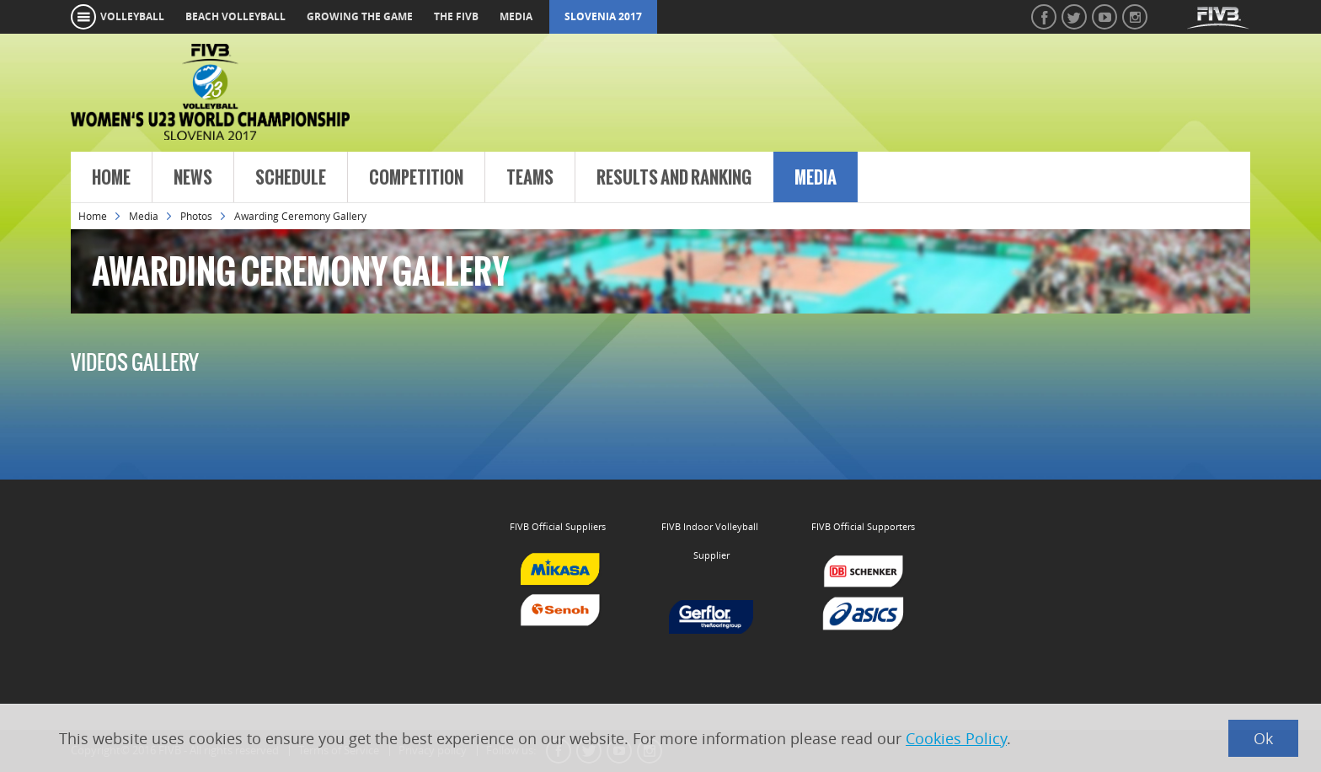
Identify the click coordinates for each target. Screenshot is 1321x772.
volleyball (132, 16)
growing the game (360, 16)
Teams (530, 177)
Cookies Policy (956, 738)
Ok (1263, 738)
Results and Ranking (673, 177)
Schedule (290, 177)
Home (111, 177)
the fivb (456, 16)
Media (815, 177)
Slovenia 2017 (603, 16)
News (193, 177)
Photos (196, 215)
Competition (416, 177)
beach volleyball (235, 16)
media (516, 16)
